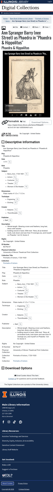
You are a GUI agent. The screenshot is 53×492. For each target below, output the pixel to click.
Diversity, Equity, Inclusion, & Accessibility (18, 441)
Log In (50, 1)
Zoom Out (17, 115)
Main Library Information (16, 405)
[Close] (25, 105)
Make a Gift (6, 465)
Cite (15, 27)
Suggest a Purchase (9, 469)
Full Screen (40, 115)
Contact (24, 27)
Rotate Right (21, 115)
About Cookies (7, 483)
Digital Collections (20, 7)
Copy (22, 121)
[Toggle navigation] (50, 8)
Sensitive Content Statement (11, 13)
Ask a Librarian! (7, 416)
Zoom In (12, 115)
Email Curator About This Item (26, 376)
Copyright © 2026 (8, 489)
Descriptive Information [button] (21, 142)
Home (5, 19)
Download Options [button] (17, 368)
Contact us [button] (12, 379)
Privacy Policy (23, 483)
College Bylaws (24, 489)
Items (8, 21)
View (46, 27)
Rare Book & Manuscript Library (21, 19)
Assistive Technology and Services (15, 436)
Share (35, 27)
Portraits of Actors (42, 19)
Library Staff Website (10, 449)
